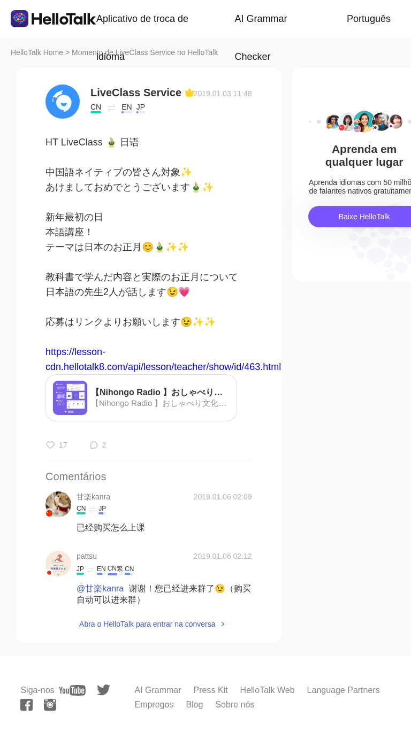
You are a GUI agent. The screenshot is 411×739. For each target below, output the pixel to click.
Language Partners (343, 690)
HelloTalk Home (37, 52)
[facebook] (26, 705)
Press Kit (211, 690)
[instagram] (50, 705)
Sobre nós (234, 704)
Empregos (153, 704)
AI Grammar (157, 690)
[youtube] (72, 690)
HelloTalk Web (267, 690)
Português (369, 18)
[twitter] (103, 690)
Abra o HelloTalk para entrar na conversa (147, 624)
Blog (194, 704)
